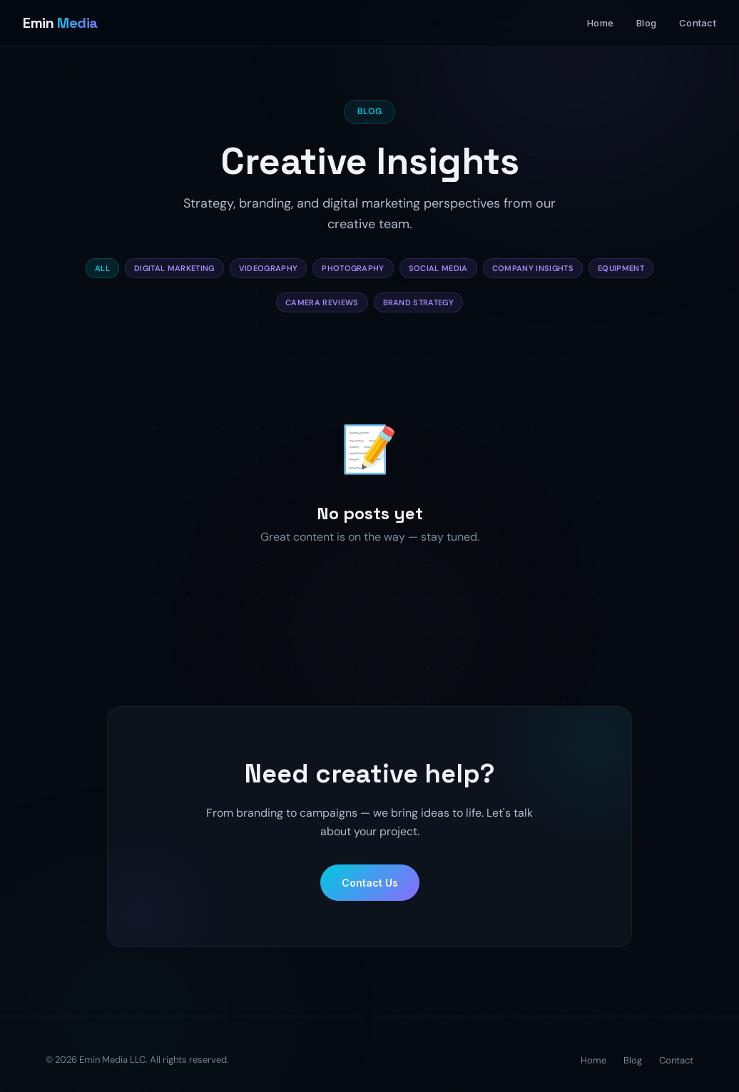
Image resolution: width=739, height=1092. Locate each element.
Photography (353, 268)
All (102, 268)
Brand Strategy (418, 303)
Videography (268, 268)
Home (600, 23)
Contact (697, 23)
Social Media (438, 268)
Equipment (621, 268)
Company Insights (533, 268)
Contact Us (370, 896)
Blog (646, 23)
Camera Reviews (322, 303)
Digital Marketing (174, 268)
